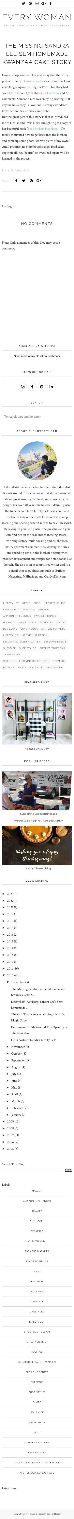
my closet (37, 356)
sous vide (36, 667)
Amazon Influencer (17, 616)
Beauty (61, 622)
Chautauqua (29, 629)
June (14, 1081)
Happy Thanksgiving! (39, 868)
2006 (10, 1142)
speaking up (54, 667)
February (17, 1108)
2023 (10, 894)
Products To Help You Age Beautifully (38, 820)
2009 (10, 1121)
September (18, 1060)
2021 (10, 907)
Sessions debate (55, 642)
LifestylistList (54, 603)
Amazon (43, 609)
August (16, 1067)
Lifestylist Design (35, 635)
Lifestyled (10, 635)
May (14, 1087)
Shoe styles (27, 648)
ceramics (59, 661)
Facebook (53, 93)
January (16, 1115)
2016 (10, 935)
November (18, 1047)
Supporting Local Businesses (38, 813)
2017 (10, 928)
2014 (10, 948)
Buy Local (10, 629)
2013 (10, 955)
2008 (10, 1128)
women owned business (36, 622)
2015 (10, 941)
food (37, 603)
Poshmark (54, 356)
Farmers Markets (53, 629)
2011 (10, 968)
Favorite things (45, 616)
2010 (10, 975)
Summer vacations (52, 648)
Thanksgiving (12, 654)
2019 (10, 914)
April (14, 1094)
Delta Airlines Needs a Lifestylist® (33, 1040)
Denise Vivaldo (32, 81)
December (17, 982)
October (16, 1053)
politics (8, 667)
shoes (22, 667)
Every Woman (37, 17)
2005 (10, 1149)
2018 (10, 921)
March (15, 1101)
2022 (10, 901)
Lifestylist (11, 603)
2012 (10, 962)
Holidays (9, 622)
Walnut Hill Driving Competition (26, 661)
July (13, 1074)
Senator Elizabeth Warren (22, 642)
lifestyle (28, 609)
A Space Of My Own (37, 748)
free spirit (10, 609)
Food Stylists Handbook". (44, 129)
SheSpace (9, 648)
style (26, 603)
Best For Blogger (54, 1514)
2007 (10, 1135)
